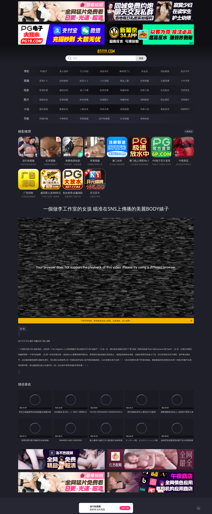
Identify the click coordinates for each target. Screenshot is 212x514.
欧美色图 (84, 99)
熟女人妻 (124, 80)
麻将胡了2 (124, 71)
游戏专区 (104, 71)
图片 (26, 99)
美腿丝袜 (124, 99)
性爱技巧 (185, 109)
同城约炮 (43, 118)
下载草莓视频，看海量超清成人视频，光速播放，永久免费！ (136, 320)
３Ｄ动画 (104, 80)
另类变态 (185, 90)
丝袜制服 (144, 80)
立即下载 (125, 508)
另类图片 (185, 99)
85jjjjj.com (106, 51)
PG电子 (43, 71)
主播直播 (165, 80)
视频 (26, 80)
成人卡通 (84, 90)
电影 (26, 90)
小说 (26, 109)
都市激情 (43, 109)
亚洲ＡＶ (43, 80)
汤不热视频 (104, 118)
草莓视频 (84, 118)
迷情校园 (124, 109)
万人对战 (84, 71)
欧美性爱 (104, 90)
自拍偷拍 (63, 80)
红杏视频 (124, 118)
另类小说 (144, 109)
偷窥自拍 (43, 99)
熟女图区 (165, 99)
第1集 (22, 328)
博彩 (26, 71)
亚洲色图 (63, 99)
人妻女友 (84, 109)
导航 (26, 118)
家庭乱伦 (63, 109)
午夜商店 (63, 118)
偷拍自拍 (63, 90)
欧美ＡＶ (84, 80)
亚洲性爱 (43, 90)
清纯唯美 (144, 99)
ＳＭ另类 (185, 80)
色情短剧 (144, 118)
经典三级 (144, 90)
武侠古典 (104, 109)
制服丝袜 (124, 90)
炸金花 (144, 71)
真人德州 (63, 71)
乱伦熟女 (165, 90)
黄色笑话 (165, 109)
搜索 (141, 58)
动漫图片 (104, 99)
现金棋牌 (165, 71)
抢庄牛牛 (185, 71)
